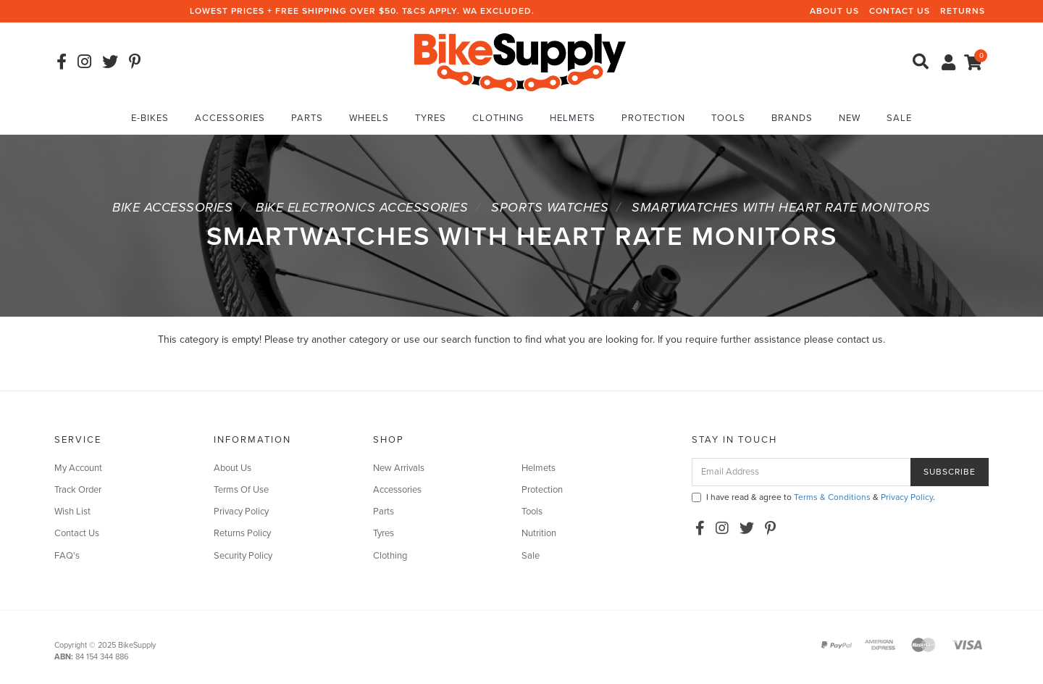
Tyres (430, 118)
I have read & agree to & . (813, 497)
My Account (78, 468)
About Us (834, 11)
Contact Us (899, 11)
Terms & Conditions (832, 497)
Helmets (572, 118)
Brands (792, 118)
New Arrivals (398, 468)
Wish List (72, 511)
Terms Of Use (241, 490)
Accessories (230, 118)
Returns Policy (242, 533)
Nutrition (539, 533)
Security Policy (243, 556)
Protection (653, 118)
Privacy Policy (241, 511)
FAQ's (67, 556)
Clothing (498, 118)
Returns (962, 11)
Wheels (369, 118)
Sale (899, 118)
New (849, 118)
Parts (307, 118)
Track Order (77, 490)
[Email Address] (801, 472)
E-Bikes (150, 118)
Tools (728, 118)
